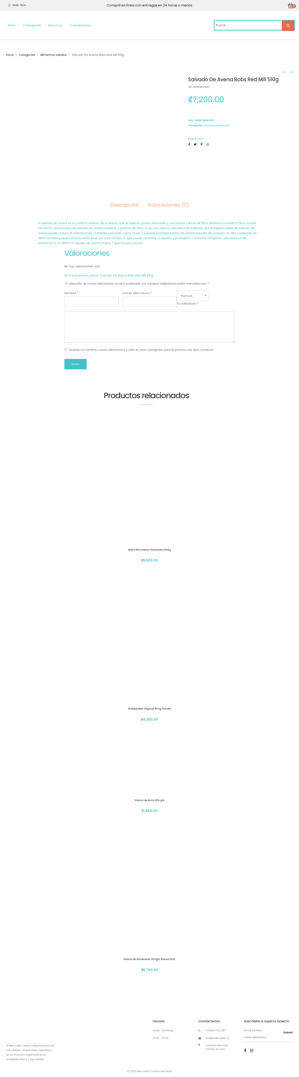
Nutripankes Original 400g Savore (149, 708)
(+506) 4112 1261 (215, 1030)
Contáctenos (80, 25)
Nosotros (55, 25)
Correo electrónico (137, 293)
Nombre (71, 293)
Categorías (32, 25)
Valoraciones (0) (168, 204)
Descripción (124, 204)
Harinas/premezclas (216, 125)
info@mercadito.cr (217, 1038)
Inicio (12, 25)
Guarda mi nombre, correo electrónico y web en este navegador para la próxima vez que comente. (141, 350)
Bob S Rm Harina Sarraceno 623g (149, 549)
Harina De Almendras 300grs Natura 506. (150, 959)
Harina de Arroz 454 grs (149, 800)
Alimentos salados (53, 55)
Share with (195, 139)
